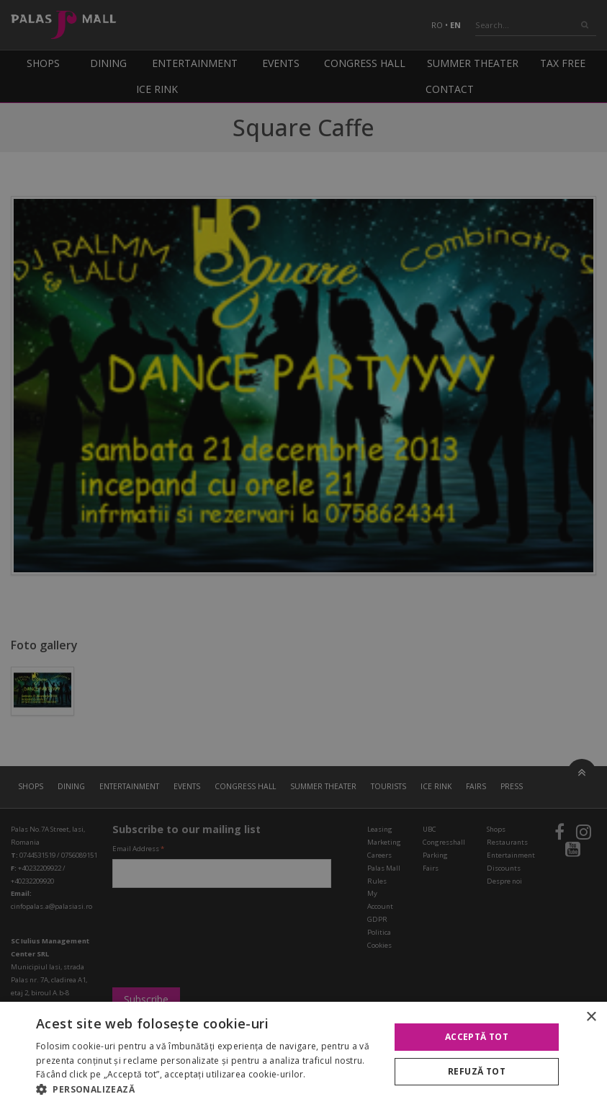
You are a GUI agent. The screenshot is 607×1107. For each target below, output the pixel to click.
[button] (207, 1089)
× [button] (590, 1017)
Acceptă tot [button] (476, 1037)
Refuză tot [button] (476, 1071)
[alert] (303, 553)
